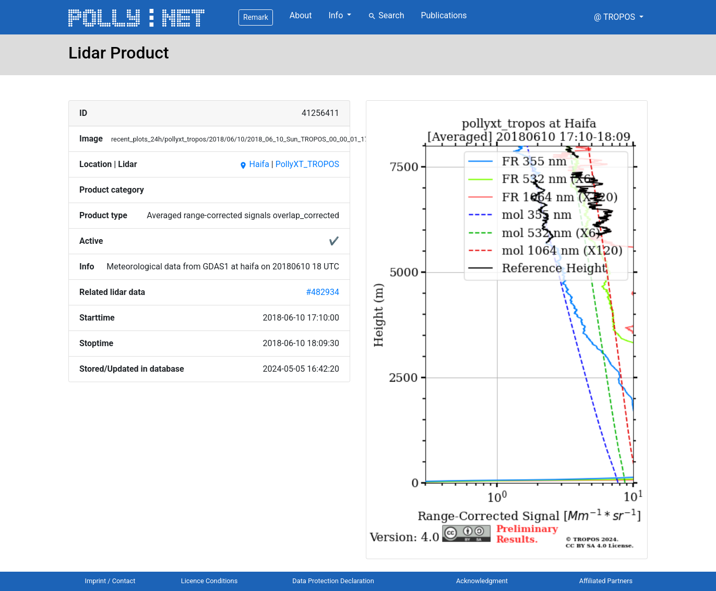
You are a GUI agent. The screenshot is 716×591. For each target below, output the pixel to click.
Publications (444, 15)
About (301, 15)
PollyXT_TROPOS (307, 164)
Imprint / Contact (110, 581)
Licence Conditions (209, 581)
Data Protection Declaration (333, 581)
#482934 (322, 292)
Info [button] (336, 15)
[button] (619, 17)
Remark (255, 17)
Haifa (254, 164)
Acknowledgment (482, 581)
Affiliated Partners (606, 581)
